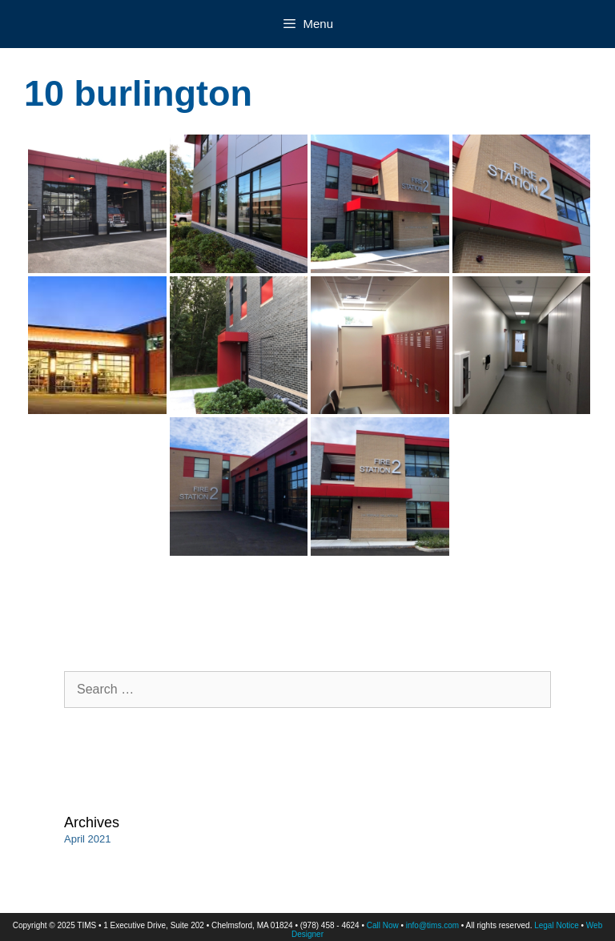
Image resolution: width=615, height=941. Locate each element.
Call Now (383, 925)
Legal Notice (556, 925)
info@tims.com (432, 925)
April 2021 (87, 839)
